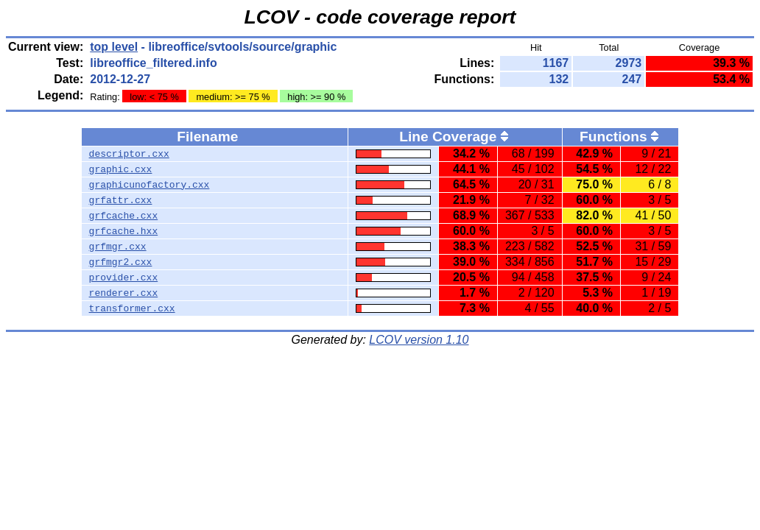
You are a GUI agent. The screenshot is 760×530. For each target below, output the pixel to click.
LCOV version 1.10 (418, 339)
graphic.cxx (120, 169)
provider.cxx (123, 277)
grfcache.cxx (123, 215)
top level (114, 46)
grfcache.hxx (123, 231)
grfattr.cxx (120, 200)
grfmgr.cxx (118, 246)
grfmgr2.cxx (120, 262)
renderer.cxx (123, 293)
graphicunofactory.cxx (149, 184)
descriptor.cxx (129, 153)
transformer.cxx (132, 308)
